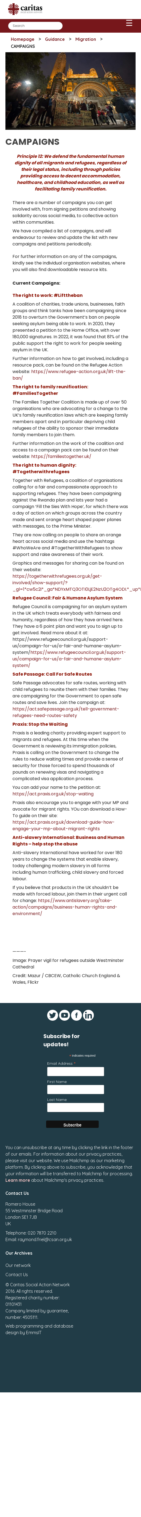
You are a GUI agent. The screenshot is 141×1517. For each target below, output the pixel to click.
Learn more (17, 1180)
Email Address (61, 1063)
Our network (18, 1265)
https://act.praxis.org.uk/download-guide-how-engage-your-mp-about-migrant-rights (63, 825)
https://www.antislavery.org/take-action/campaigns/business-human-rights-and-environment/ (64, 907)
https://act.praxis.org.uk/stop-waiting (53, 794)
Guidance (55, 39)
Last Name (57, 1099)
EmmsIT (33, 1332)
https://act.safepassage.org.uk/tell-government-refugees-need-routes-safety (65, 712)
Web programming (24, 1326)
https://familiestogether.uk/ (61, 456)
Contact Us (16, 1274)
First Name (57, 1081)
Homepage (22, 39)
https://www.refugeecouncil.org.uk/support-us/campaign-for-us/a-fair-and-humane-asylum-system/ (69, 659)
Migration (85, 39)
